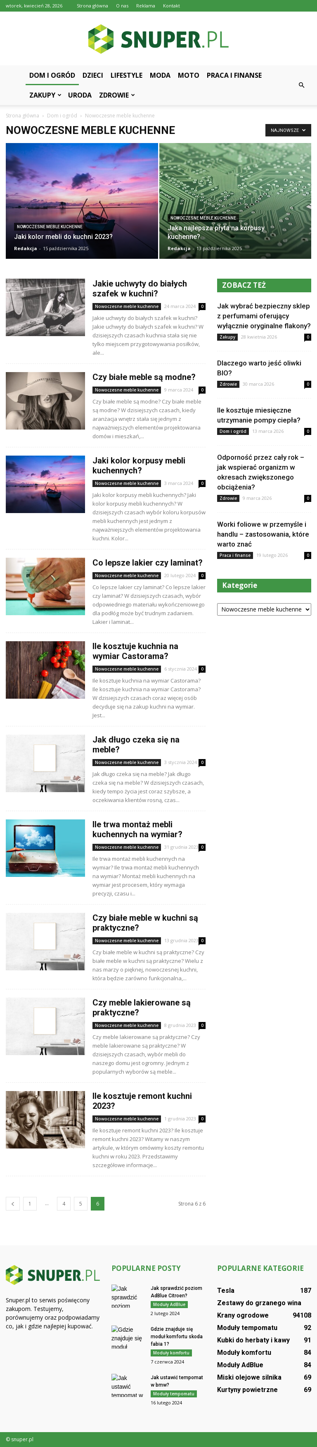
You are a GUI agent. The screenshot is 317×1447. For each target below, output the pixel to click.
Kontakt (171, 5)
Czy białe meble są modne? (144, 377)
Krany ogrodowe (243, 1315)
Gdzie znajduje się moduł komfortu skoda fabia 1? (177, 1336)
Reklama (145, 5)
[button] (301, 85)
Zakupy (45, 95)
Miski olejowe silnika (249, 1377)
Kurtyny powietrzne (247, 1390)
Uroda (80, 95)
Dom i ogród (52, 75)
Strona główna (92, 5)
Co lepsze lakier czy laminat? (147, 563)
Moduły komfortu (171, 1353)
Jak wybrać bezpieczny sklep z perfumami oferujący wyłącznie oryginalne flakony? (264, 316)
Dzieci (93, 75)
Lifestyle (126, 75)
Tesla (225, 1290)
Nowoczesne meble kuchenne (50, 226)
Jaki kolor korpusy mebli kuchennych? (138, 465)
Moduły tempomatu (173, 1394)
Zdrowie (117, 95)
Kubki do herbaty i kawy (253, 1340)
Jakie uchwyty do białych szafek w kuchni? (139, 288)
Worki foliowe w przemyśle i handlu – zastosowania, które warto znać (263, 534)
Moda (160, 75)
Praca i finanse (234, 75)
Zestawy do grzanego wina (259, 1303)
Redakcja (25, 248)
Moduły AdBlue (169, 1304)
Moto (188, 75)
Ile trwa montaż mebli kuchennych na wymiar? (137, 829)
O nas (122, 5)
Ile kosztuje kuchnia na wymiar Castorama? (135, 651)
